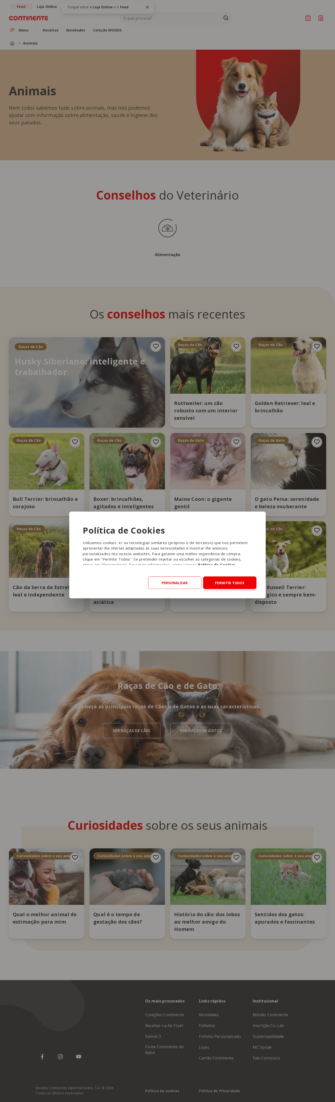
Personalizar (175, 582)
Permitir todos (229, 582)
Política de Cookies (217, 564)
